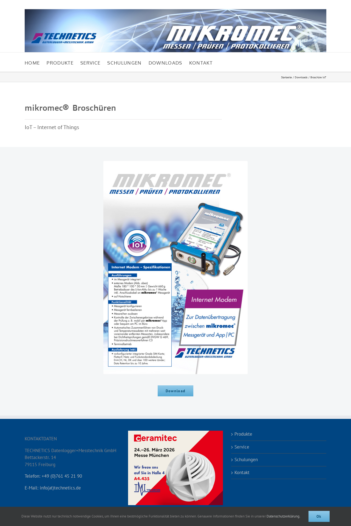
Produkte (243, 434)
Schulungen (246, 460)
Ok (319, 516)
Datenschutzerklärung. (283, 516)
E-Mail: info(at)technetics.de (53, 488)
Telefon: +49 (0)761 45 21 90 (53, 476)
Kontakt (242, 472)
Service (241, 447)
